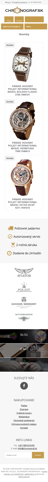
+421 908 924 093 (26, 445)
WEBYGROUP (24, 477)
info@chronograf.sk (20, 2)
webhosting (29, 474)
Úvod (9, 2)
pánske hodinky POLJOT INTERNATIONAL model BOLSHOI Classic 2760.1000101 (22, 90)
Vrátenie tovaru (24, 413)
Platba (24, 405)
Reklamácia (24, 416)
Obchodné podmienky (24, 420)
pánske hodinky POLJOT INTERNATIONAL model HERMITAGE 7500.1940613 (22, 147)
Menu (28, 26)
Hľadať (9, 21)
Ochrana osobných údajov (24, 424)
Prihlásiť (19, 21)
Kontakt (24, 427)
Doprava (24, 409)
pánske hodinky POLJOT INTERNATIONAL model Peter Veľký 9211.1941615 (22, 203)
